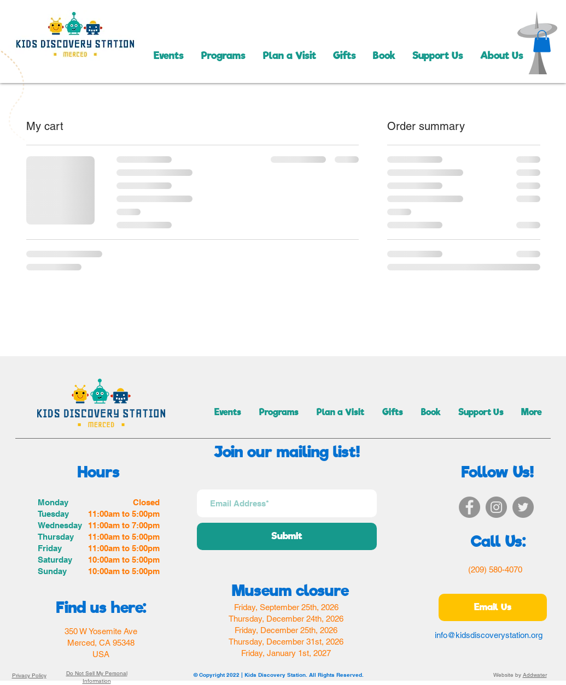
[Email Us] (493, 607)
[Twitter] (523, 507)
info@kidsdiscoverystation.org (488, 635)
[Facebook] (469, 507)
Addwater (535, 674)
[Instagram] (496, 507)
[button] (542, 41)
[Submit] (287, 536)
